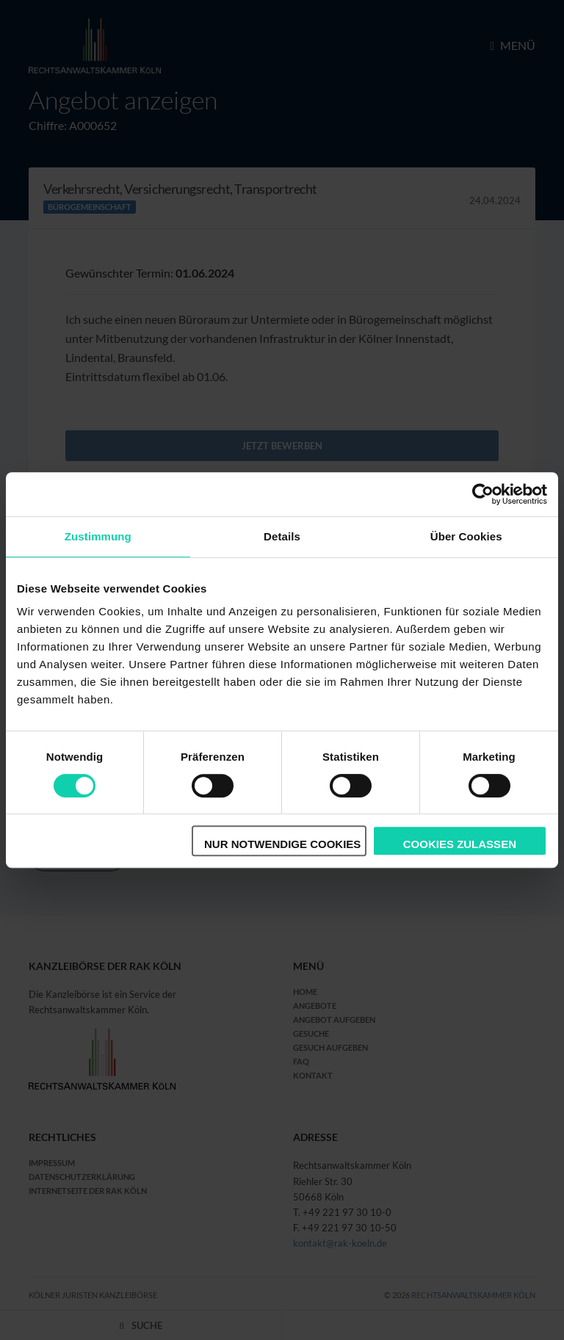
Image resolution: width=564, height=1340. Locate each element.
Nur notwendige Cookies (282, 844)
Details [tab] (282, 536)
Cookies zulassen (459, 844)
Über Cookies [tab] (466, 536)
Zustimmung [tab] (98, 536)
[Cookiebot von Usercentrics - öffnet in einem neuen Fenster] (483, 494)
